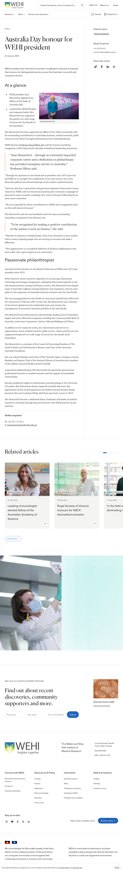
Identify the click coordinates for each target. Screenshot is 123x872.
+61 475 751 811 (99, 48)
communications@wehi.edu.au (104, 52)
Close (117, 867)
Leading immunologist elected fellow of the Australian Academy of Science (22, 512)
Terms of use (77, 867)
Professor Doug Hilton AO (31, 145)
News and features (101, 34)
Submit (73, 714)
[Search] (58, 5)
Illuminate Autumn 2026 (103, 701)
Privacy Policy (64, 867)
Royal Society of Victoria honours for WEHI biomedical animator (73, 510)
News (7, 28)
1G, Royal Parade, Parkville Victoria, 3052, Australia (104, 744)
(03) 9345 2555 (100, 750)
